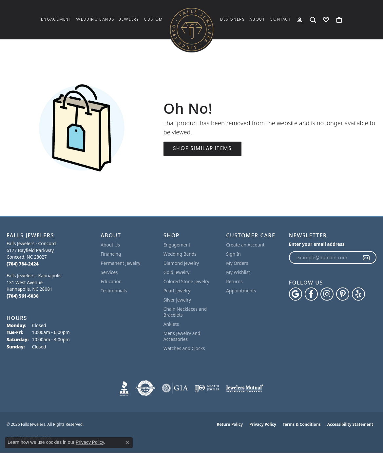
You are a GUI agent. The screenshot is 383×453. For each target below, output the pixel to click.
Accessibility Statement (350, 424)
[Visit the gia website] (175, 388)
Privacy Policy (262, 424)
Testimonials (114, 290)
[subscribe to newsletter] (366, 258)
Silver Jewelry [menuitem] (177, 300)
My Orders (237, 263)
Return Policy (230, 424)
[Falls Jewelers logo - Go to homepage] (191, 29)
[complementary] (368, 438)
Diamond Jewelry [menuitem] (181, 263)
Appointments (241, 290)
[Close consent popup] (127, 442)
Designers (232, 20)
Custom (153, 20)
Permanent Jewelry (120, 263)
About (257, 20)
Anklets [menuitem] (171, 324)
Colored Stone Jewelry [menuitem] (186, 281)
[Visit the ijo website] (207, 388)
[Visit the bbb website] (124, 388)
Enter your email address (317, 244)
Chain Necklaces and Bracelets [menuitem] (185, 312)
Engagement (56, 20)
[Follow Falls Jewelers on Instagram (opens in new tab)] (327, 294)
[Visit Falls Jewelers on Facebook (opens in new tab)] (311, 294)
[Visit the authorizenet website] (145, 388)
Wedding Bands (95, 20)
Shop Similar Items (202, 148)
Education (111, 281)
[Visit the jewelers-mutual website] (244, 388)
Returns (234, 281)
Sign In (233, 254)
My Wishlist (238, 272)
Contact (280, 20)
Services (109, 272)
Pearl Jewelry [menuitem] (176, 290)
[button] (300, 19)
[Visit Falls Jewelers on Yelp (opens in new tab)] (358, 294)
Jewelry (129, 20)
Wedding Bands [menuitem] (180, 254)
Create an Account (245, 245)
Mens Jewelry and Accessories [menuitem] (182, 336)
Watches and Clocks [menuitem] (184, 348)
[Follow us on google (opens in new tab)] (295, 294)
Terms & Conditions (302, 424)
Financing (111, 254)
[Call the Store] (23, 264)
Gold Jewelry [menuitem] (176, 272)
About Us (110, 245)
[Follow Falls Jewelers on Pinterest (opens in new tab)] (342, 294)
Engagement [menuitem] (176, 245)
